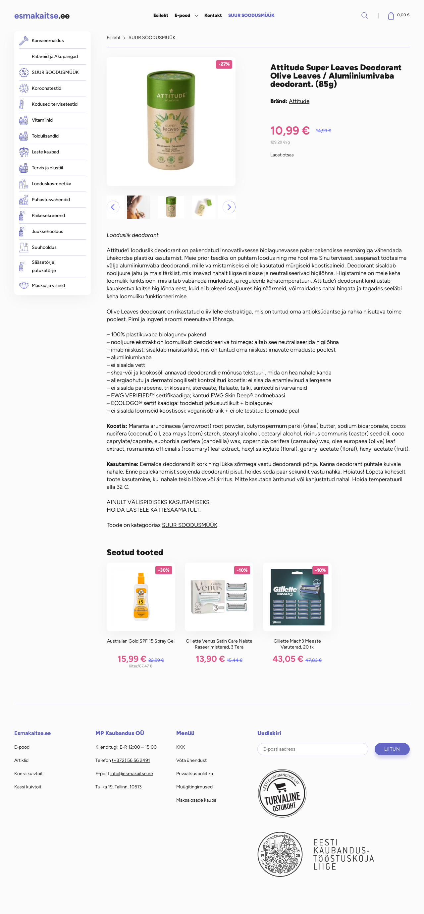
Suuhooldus (38, 247)
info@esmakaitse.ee (131, 773)
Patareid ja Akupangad (55, 56)
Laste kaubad (39, 152)
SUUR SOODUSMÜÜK (251, 15)
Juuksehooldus (41, 231)
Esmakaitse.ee (32, 733)
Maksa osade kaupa (196, 800)
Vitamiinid (36, 120)
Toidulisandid (39, 136)
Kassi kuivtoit (27, 787)
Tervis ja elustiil (41, 168)
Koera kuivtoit (28, 773)
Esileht (160, 15)
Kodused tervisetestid (48, 104)
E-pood (182, 15)
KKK (180, 747)
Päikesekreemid (42, 215)
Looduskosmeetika (45, 184)
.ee (42, 15)
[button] (113, 207)
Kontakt (213, 15)
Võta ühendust (191, 760)
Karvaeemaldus (41, 40)
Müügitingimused (194, 787)
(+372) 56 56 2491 (131, 760)
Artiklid (21, 760)
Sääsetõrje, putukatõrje (37, 266)
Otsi (364, 15)
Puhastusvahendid (44, 199)
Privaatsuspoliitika (194, 773)
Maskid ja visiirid (42, 285)
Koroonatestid (40, 88)
